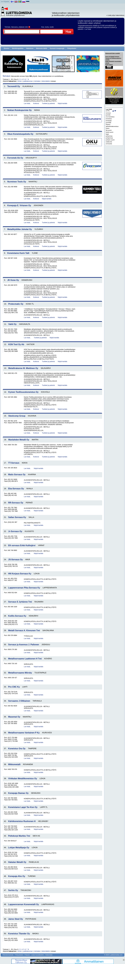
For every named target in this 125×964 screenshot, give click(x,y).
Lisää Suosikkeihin (37, 955)
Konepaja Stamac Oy (18, 793)
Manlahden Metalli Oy (18, 440)
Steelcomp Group (16, 416)
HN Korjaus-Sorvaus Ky (19, 574)
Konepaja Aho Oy (16, 876)
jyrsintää (108, 122)
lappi (107, 134)
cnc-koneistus (110, 117)
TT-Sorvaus (13, 463)
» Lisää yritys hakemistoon (115, 15)
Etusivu (6, 48)
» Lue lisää (87, 29)
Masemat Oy (14, 717)
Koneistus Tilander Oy (19, 933)
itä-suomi (109, 130)
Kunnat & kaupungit (57, 48)
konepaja (109, 120)
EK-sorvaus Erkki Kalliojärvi (21, 545)
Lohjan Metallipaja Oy (18, 847)
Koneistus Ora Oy (16, 748)
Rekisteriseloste (8, 955)
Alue (42, 27)
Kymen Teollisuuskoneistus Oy (23, 392)
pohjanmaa (109, 138)
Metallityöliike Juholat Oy (19, 229)
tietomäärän (46, 81)
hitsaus (108, 124)
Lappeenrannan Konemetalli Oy (23, 904)
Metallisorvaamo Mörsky (20, 673)
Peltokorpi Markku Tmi (19, 836)
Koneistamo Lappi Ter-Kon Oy (22, 807)
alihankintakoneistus (112, 126)
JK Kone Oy (13, 280)
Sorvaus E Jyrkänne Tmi (20, 602)
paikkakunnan (28, 81)
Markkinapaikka (17, 48)
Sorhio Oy (13, 890)
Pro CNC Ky (14, 687)
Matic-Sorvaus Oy (16, 474)
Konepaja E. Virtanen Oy (19, 205)
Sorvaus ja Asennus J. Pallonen (23, 644)
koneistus (109, 118)
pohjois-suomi (110, 140)
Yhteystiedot (71, 48)
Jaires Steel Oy (15, 919)
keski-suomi (109, 132)
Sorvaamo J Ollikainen (19, 701)
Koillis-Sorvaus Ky (17, 616)
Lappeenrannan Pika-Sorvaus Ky (24, 588)
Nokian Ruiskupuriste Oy (19, 110)
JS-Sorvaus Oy (15, 559)
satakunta (109, 142)
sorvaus (108, 113)
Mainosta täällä (41, 48)
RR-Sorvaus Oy (15, 503)
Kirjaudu (6, 1)
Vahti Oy (12, 324)
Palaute (27, 955)
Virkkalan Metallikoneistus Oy (22, 778)
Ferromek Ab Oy (15, 158)
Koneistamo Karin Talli (18, 253)
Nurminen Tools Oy (16, 182)
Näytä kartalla (62, 103)
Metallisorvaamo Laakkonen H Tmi (25, 659)
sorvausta (109, 143)
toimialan (37, 81)
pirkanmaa (109, 136)
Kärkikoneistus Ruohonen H (21, 821)
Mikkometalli (14, 764)
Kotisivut (36, 103)
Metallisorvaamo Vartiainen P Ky (24, 733)
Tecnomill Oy (13, 86)
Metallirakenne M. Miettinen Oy (23, 368)
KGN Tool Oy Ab (16, 344)
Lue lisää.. (27, 103)
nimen (20, 81)
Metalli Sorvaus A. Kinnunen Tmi (24, 630)
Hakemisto (49, 955)
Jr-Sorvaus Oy (15, 531)
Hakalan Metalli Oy (17, 862)
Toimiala (7, 27)
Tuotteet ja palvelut (48, 103)
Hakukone (29, 48)
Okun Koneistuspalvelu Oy (20, 134)
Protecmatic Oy (15, 304)
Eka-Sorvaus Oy (16, 489)
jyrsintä (108, 115)
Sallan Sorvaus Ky (17, 517)
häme (107, 128)
